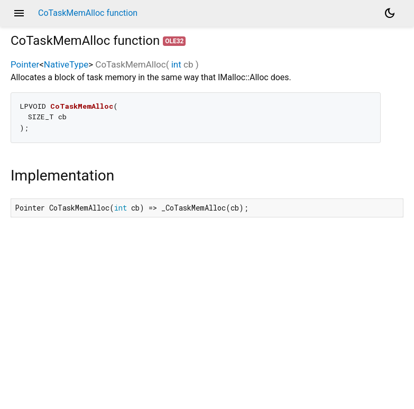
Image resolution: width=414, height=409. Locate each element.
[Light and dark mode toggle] (389, 13)
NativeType (66, 64)
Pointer (25, 64)
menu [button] (19, 13)
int (176, 64)
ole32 (174, 41)
